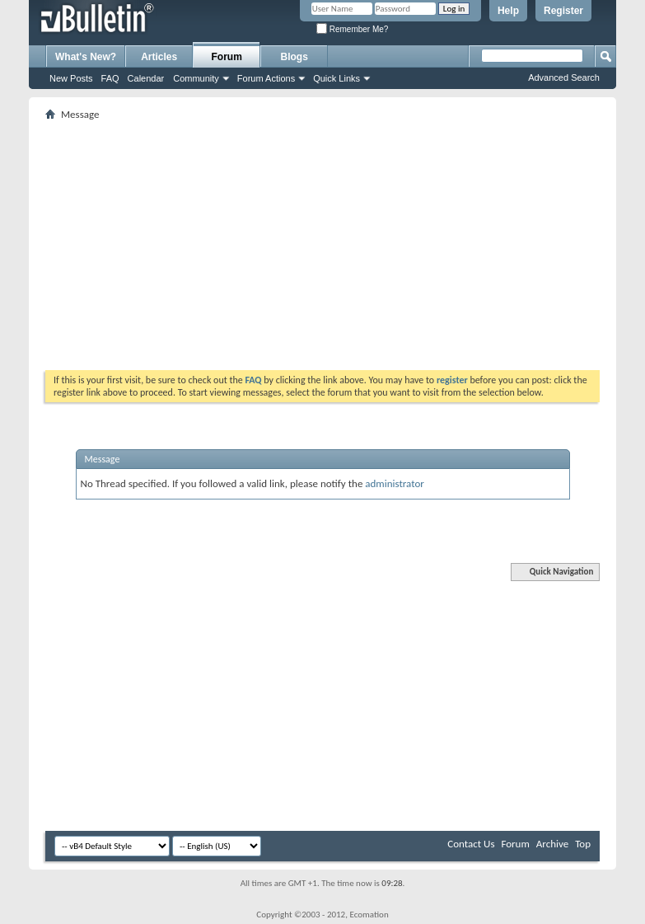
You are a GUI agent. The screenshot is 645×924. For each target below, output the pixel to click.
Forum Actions (266, 78)
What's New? (85, 57)
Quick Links (336, 78)
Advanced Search (564, 77)
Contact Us (470, 843)
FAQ (110, 78)
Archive (552, 843)
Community (196, 78)
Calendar (146, 78)
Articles (159, 57)
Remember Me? (352, 29)
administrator (394, 483)
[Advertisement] (342, 239)
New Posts (71, 78)
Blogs (294, 57)
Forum (227, 57)
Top (583, 843)
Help (508, 10)
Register (563, 10)
